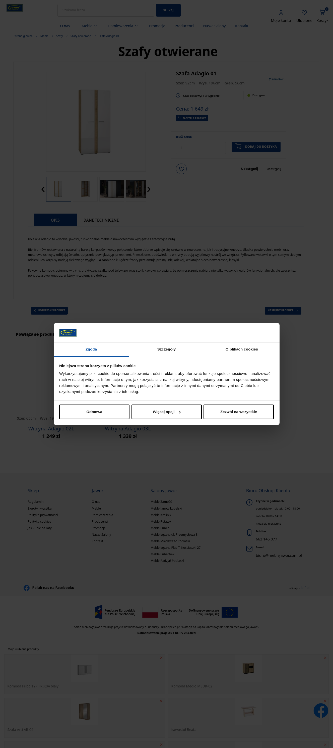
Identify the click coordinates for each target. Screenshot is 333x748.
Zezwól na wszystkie (238, 412)
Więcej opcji (167, 412)
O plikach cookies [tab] (242, 349)
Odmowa (94, 412)
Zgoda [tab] (91, 349)
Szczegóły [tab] (166, 349)
